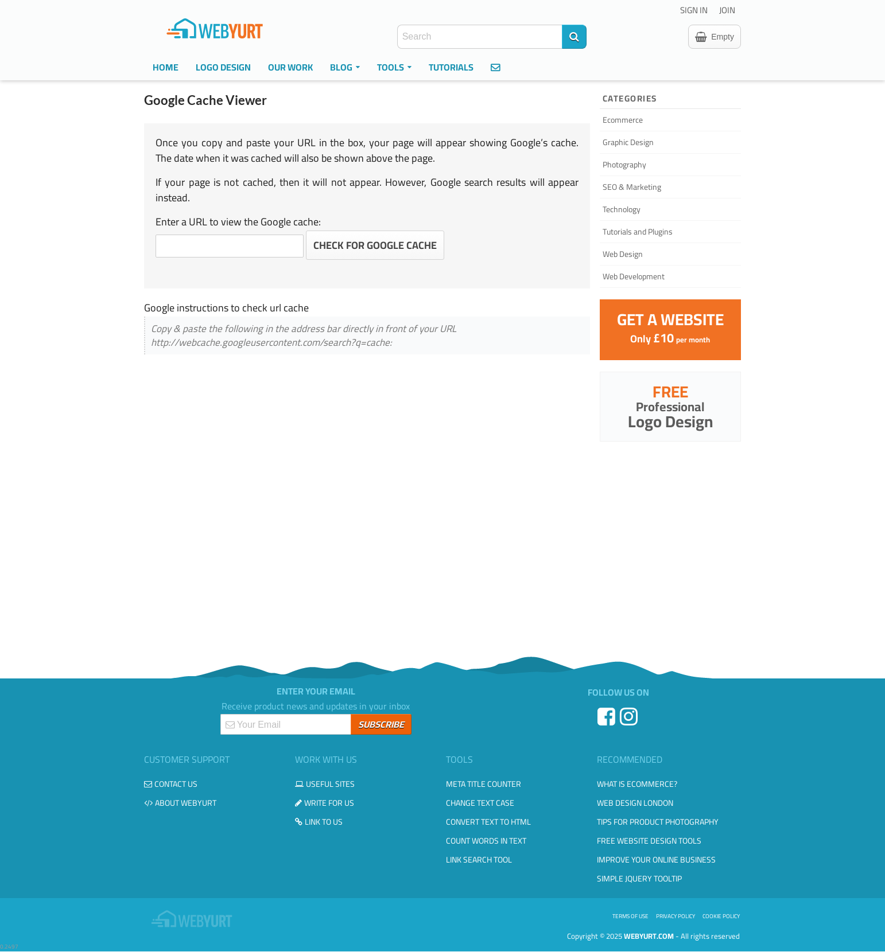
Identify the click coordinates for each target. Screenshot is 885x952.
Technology (622, 209)
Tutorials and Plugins (638, 231)
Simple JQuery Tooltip (639, 878)
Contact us (170, 784)
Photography (624, 164)
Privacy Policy (675, 916)
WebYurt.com (649, 936)
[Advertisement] (442, 547)
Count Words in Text (486, 840)
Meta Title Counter (483, 784)
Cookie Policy (721, 916)
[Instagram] (630, 720)
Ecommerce (623, 119)
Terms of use (630, 916)
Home (165, 67)
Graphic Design (628, 142)
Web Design (623, 254)
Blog (345, 67)
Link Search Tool (479, 859)
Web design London (635, 802)
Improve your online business (656, 859)
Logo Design (223, 67)
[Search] (574, 37)
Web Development (634, 276)
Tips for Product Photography (658, 821)
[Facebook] (607, 720)
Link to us (319, 821)
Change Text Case (480, 802)
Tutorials (451, 67)
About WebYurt (180, 802)
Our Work (290, 67)
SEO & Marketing (632, 187)
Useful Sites (325, 784)
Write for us (324, 802)
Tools (394, 67)
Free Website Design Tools (649, 840)
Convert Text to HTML (488, 821)
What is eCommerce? (637, 784)
